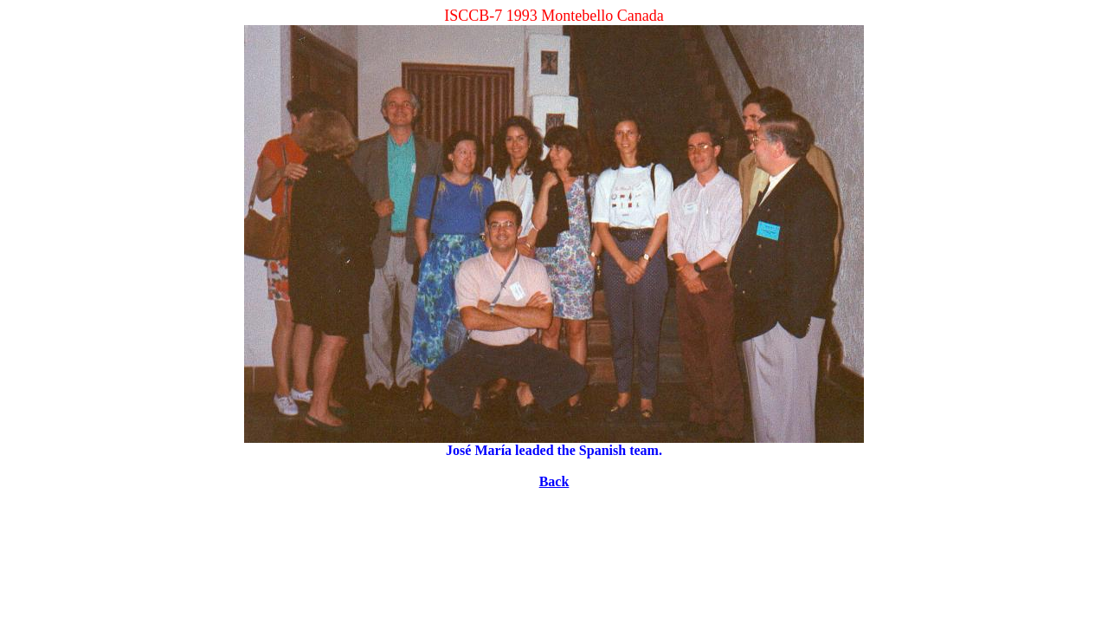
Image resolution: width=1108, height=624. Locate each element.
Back (554, 481)
